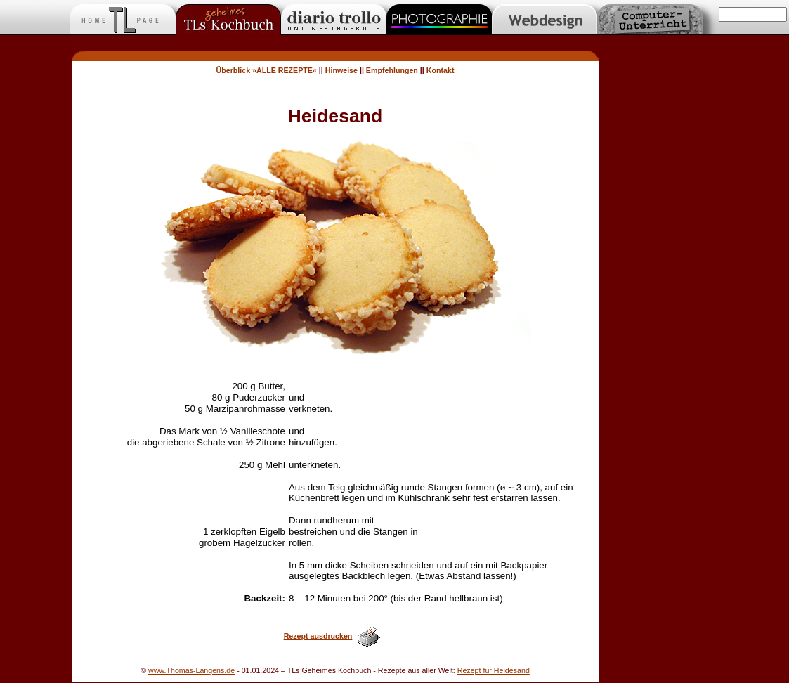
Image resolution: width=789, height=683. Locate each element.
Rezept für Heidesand (493, 670)
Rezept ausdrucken (318, 636)
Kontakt (440, 70)
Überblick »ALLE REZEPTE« (266, 70)
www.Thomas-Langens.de (191, 670)
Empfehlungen (392, 70)
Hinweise (341, 70)
